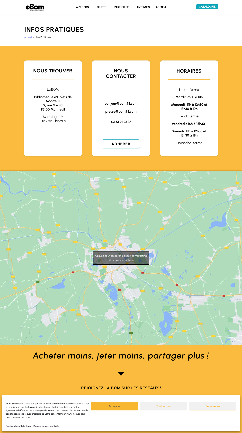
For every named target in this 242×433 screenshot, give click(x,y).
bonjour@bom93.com (121, 103)
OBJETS (101, 7)
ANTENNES (143, 7)
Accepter (114, 406)
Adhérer (120, 144)
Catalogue (207, 6)
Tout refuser (163, 406)
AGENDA (161, 7)
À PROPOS (82, 7)
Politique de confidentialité (19, 426)
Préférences (213, 406)
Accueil (28, 37)
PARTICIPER (121, 7)
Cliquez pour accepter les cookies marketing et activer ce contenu (121, 258)
